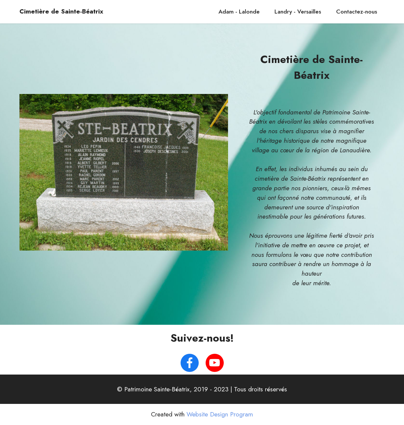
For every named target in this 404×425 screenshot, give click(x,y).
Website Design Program (220, 414)
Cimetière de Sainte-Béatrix (61, 11)
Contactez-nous (356, 11)
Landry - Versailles (297, 11)
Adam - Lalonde (239, 11)
